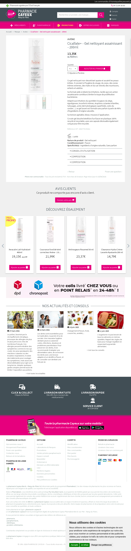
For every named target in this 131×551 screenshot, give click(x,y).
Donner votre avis (65, 201)
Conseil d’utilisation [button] (82, 152)
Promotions (65, 26)
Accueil (9, 33)
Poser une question (14, 440)
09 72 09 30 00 (111, 391)
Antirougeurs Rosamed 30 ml (81, 250)
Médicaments (18, 26)
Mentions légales (43, 461)
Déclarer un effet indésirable (48, 455)
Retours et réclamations (15, 446)
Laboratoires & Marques (46, 438)
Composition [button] (77, 158)
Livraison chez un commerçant (110, 440)
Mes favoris (71, 446)
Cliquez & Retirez (19, 391)
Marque (17, 33)
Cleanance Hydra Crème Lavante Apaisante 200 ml (112, 252)
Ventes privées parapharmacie (49, 443)
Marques (113, 26)
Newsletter (41, 449)
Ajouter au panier (94, 69)
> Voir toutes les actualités (35, 374)
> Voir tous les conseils (95, 351)
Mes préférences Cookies (47, 470)
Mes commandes (74, 440)
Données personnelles (46, 464)
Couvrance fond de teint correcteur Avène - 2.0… (50, 252)
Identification (72, 435)
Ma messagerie (73, 449)
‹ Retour (70, 172)
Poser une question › (113, 173)
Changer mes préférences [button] (101, 545)
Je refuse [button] (84, 545)
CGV (38, 458)
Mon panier (71, 443)
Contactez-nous (12, 443)
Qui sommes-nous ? (14, 435)
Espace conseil (43, 446)
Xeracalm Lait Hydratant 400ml (19, 252)
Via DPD (80, 391)
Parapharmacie (41, 26)
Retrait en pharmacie (106, 435)
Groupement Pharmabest (16, 438)
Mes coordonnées (74, 438)
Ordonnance (42, 452)
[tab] (95, 152)
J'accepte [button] (74, 545)
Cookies (40, 467)
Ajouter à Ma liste (75, 74)
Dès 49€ (50, 392)
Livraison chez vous (106, 438)
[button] (72, 69)
